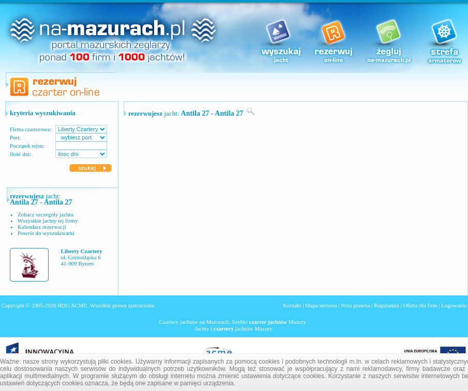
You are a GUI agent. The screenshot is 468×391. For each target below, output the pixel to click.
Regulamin (386, 305)
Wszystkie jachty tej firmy (48, 220)
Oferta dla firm (420, 305)
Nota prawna (355, 305)
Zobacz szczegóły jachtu (45, 214)
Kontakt (292, 305)
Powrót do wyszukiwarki (46, 233)
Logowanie (453, 305)
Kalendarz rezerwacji (42, 227)
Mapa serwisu (321, 305)
